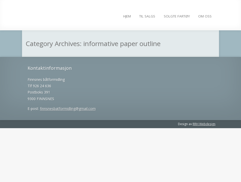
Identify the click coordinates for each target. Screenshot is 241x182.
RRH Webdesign (204, 124)
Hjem (127, 16)
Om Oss (205, 16)
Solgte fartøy (177, 16)
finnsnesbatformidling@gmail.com (68, 108)
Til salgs (147, 16)
